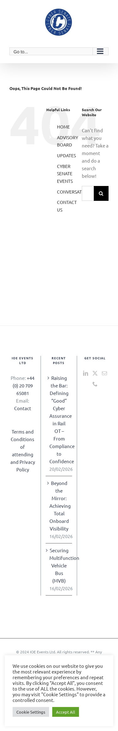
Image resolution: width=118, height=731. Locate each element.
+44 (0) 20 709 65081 (24, 385)
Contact (22, 408)
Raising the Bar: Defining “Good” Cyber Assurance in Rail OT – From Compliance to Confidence (59, 419)
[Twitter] (95, 373)
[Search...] (88, 193)
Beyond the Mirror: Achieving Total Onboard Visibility (59, 505)
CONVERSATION (73, 192)
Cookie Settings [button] (30, 712)
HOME (63, 126)
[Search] (101, 193)
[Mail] (104, 373)
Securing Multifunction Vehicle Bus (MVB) (59, 565)
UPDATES (66, 155)
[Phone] (95, 383)
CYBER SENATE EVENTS (65, 173)
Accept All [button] (65, 712)
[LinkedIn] (85, 373)
